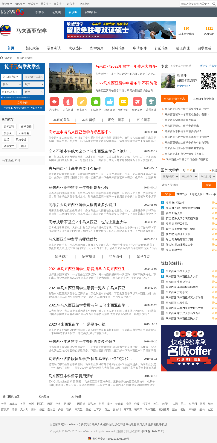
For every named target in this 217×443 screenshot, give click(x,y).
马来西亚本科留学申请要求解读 (183, 131)
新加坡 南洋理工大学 (178, 234)
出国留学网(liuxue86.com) (65, 424)
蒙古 (174, 409)
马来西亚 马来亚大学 (178, 271)
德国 (202, 403)
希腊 (14, 409)
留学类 (6, 3)
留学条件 (116, 256)
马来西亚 (150, 409)
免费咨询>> (183, 85)
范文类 (46, 3)
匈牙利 (193, 403)
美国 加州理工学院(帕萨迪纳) (183, 207)
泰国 (129, 403)
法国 (175, 403)
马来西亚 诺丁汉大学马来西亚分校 (185, 313)
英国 (22, 403)
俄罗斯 (146, 403)
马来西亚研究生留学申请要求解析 (184, 148)
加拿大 (13, 403)
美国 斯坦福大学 (175, 202)
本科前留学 (61, 120)
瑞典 (69, 409)
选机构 (56, 12)
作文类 (59, 3)
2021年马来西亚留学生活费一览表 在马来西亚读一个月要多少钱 (91, 288)
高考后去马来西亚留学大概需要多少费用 (82, 205)
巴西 (50, 403)
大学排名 (24, 133)
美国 (3, 403)
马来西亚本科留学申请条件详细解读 (187, 159)
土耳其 (98, 409)
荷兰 (183, 403)
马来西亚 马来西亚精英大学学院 (184, 297)
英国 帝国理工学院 (177, 223)
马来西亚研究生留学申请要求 (182, 125)
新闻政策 (32, 48)
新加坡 (92, 403)
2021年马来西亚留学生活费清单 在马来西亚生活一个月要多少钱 (91, 269)
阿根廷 (68, 403)
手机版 (163, 424)
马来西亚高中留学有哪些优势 (73, 239)
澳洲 (31, 403)
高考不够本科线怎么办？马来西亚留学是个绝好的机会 (91, 151)
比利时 (165, 403)
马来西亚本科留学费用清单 (71, 376)
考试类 (33, 3)
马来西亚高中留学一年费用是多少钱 (79, 187)
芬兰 (107, 409)
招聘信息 (108, 424)
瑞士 (210, 403)
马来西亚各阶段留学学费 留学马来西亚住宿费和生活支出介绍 (91, 359)
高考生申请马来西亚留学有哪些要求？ (80, 132)
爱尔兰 (51, 409)
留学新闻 (9, 126)
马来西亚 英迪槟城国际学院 (182, 286)
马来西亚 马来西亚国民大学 (182, 318)
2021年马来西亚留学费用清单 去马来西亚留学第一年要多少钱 (91, 305)
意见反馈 (142, 424)
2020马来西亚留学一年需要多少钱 (77, 324)
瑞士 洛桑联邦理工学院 (179, 239)
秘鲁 (58, 403)
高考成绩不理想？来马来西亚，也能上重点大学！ (90, 222)
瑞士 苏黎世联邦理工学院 (180, 228)
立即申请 (22, 102)
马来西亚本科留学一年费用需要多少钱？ (82, 341)
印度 (137, 403)
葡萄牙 (138, 409)
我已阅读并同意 (7, 97)
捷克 (42, 409)
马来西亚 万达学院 (177, 292)
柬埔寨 (192, 409)
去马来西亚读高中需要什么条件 (75, 168)
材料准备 (118, 48)
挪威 (88, 409)
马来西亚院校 (186, 33)
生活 (6, 139)
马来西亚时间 (11, 160)
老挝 (183, 409)
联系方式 (97, 424)
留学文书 (9, 146)
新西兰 (41, 403)
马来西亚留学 (25, 57)
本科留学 (89, 120)
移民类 (20, 3)
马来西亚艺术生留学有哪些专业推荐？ (187, 136)
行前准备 (161, 48)
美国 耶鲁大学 (174, 249)
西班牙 (5, 409)
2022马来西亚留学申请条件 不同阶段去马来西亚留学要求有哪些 (148, 83)
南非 (33, 409)
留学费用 (97, 48)
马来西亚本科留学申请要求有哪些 (184, 153)
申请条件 (140, 48)
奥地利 (117, 409)
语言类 (72, 3)
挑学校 (40, 12)
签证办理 (183, 48)
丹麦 (60, 409)
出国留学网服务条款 (22, 97)
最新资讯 (153, 424)
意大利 (24, 409)
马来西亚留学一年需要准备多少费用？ (187, 114)
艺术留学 (143, 120)
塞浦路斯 (164, 409)
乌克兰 (78, 409)
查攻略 (8, 57)
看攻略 (72, 12)
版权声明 (119, 424)
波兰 (156, 403)
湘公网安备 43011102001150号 (108, 438)
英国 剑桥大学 (174, 213)
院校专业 (21, 139)
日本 (109, 403)
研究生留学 (116, 120)
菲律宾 (119, 403)
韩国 (101, 403)
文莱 (210, 409)
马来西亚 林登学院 (177, 302)
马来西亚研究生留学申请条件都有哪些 (187, 142)
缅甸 (202, 409)
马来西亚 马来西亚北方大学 (182, 276)
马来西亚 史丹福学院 (178, 281)
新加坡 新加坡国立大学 (179, 244)
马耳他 (128, 409)
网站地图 (85, 3)
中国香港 (80, 403)
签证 (23, 146)
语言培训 (89, 256)
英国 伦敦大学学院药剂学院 (182, 218)
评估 (214, 202)
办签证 (213, 65)
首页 (10, 48)
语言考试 (54, 48)
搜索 (208, 185)
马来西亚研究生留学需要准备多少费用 (187, 108)
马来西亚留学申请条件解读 (180, 120)
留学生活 (204, 48)
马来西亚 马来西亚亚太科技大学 (184, 307)
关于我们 (86, 424)
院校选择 (75, 48)
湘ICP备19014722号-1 (154, 431)
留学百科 (91, 12)
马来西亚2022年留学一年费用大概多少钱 (129, 66)
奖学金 (8, 133)
